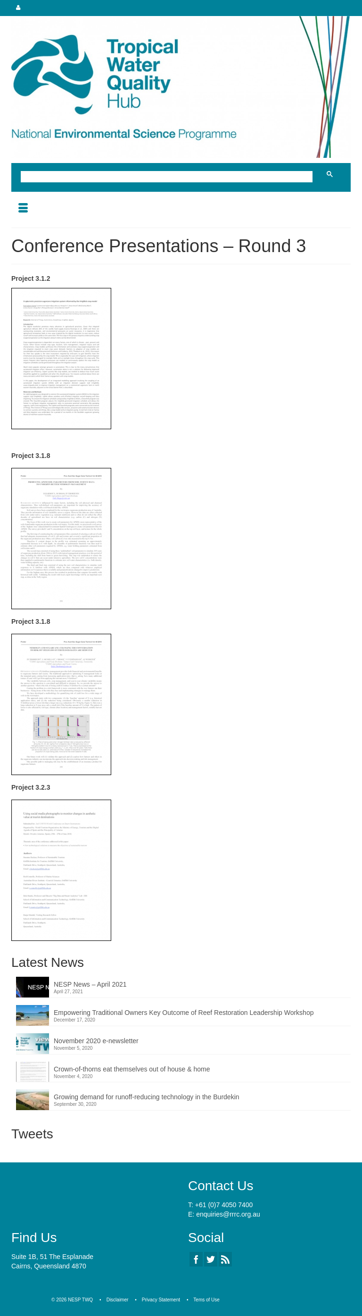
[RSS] (225, 1259)
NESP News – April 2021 (90, 984)
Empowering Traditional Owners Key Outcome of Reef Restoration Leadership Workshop (183, 1012)
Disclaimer (118, 1299)
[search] (168, 177)
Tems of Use (206, 1299)
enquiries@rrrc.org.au (228, 1214)
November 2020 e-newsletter (96, 1041)
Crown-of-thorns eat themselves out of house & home (132, 1069)
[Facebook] (196, 1259)
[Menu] (23, 209)
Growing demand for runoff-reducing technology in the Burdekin (146, 1097)
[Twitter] (210, 1259)
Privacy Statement (161, 1299)
